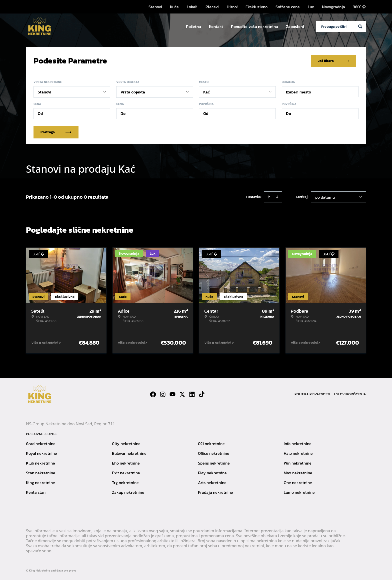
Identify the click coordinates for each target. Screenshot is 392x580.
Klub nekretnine (40, 463)
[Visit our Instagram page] (163, 394)
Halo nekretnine (298, 453)
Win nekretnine (298, 463)
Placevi (212, 7)
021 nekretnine (211, 443)
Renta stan (36, 492)
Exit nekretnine (126, 473)
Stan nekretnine (40, 473)
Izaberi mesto (298, 92)
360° (359, 7)
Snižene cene (288, 7)
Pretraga (56, 131)
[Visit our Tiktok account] (202, 394)
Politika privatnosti (312, 394)
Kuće (174, 7)
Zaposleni (295, 26)
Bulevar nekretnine (129, 453)
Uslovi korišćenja (350, 394)
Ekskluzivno (257, 7)
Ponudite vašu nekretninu (254, 26)
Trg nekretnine (125, 482)
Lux (311, 7)
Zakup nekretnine (128, 492)
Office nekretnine (213, 453)
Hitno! (232, 7)
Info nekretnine (298, 443)
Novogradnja (333, 7)
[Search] (360, 26)
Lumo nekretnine (299, 492)
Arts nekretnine (212, 482)
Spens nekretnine (214, 463)
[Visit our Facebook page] (153, 394)
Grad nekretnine (41, 443)
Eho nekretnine (126, 463)
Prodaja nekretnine (215, 492)
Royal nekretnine (41, 453)
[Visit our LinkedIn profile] (192, 394)
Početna (193, 26)
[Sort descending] (277, 196)
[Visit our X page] (182, 394)
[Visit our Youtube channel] (173, 394)
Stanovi (155, 7)
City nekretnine (126, 443)
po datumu (325, 197)
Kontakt (216, 26)
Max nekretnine (298, 473)
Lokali (192, 7)
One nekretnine (298, 482)
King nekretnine (40, 482)
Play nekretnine (212, 473)
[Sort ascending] (268, 196)
